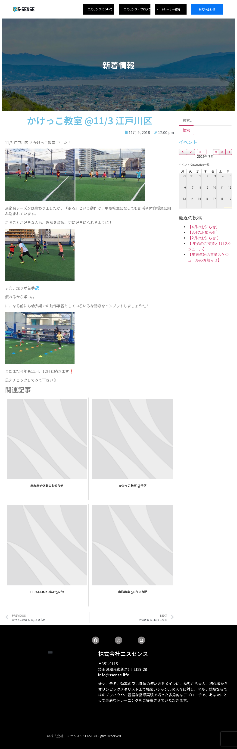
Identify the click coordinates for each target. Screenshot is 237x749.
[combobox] (194, 164)
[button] (50, 652)
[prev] (183, 152)
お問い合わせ (207, 9)
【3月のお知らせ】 (204, 232)
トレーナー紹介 (171, 9)
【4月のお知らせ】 (204, 227)
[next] (191, 152)
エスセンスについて (99, 9)
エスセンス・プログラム (141, 9)
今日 (201, 152)
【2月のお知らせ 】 (204, 238)
